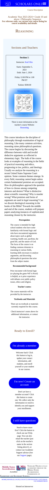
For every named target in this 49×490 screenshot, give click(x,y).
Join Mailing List (34, 479)
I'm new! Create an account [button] (24, 383)
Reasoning (24, 127)
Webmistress (42, 481)
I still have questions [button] (24, 420)
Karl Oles (29, 62)
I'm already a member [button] (24, 345)
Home (4, 479)
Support (23, 455)
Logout (23, 479)
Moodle (10, 479)
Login (16, 479)
